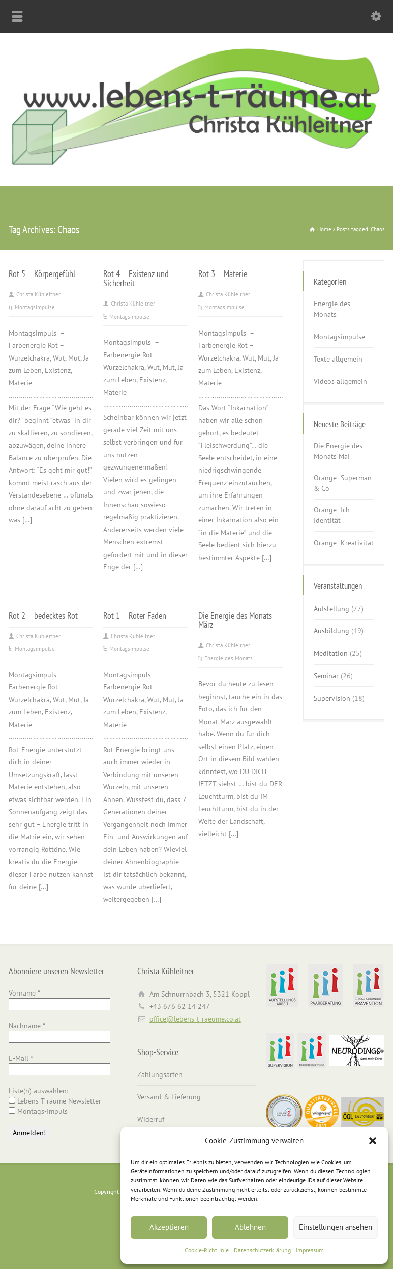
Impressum (310, 1250)
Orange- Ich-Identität (333, 515)
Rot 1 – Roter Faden (134, 615)
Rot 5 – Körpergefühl (42, 273)
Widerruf (150, 1119)
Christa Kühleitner (38, 294)
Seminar (326, 675)
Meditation (331, 653)
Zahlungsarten (160, 1074)
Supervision (332, 698)
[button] (373, 1141)
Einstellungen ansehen (335, 1227)
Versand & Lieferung (169, 1096)
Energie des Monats (228, 658)
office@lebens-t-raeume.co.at (195, 1019)
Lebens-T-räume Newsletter (55, 1101)
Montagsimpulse (35, 307)
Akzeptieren (169, 1227)
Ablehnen (250, 1227)
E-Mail (21, 1058)
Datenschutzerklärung (262, 1250)
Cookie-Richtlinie (207, 1250)
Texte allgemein (338, 359)
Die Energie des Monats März (235, 619)
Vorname (24, 993)
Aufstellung (331, 608)
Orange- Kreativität (344, 542)
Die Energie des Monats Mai (338, 451)
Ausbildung (331, 631)
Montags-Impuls (38, 1111)
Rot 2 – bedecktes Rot (43, 615)
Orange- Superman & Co (343, 483)
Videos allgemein (340, 381)
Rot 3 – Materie (222, 273)
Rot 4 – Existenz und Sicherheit (136, 278)
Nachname (27, 1025)
